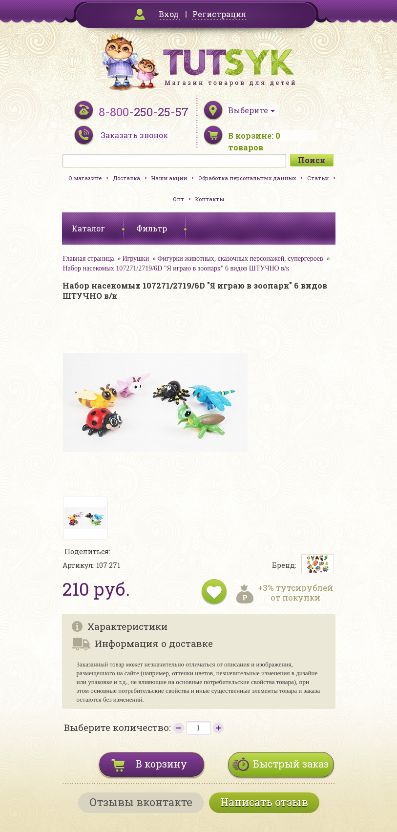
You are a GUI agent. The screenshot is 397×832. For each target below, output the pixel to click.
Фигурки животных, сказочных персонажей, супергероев (240, 258)
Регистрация (219, 14)
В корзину (161, 763)
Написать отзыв (264, 802)
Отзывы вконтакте (140, 802)
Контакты (209, 199)
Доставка (126, 178)
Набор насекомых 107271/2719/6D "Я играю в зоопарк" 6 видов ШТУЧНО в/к (176, 268)
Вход (169, 14)
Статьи (318, 178)
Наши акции (169, 178)
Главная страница (88, 258)
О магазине (85, 178)
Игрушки (135, 258)
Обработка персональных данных (247, 178)
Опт (178, 199)
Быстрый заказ (291, 763)
